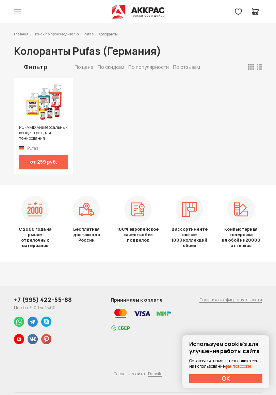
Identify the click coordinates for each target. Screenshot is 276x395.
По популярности (148, 67)
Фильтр (35, 67)
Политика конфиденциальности (230, 300)
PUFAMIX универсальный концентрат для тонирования (43, 133)
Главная (21, 33)
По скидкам (111, 67)
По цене (84, 67)
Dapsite (155, 374)
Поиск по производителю (56, 33)
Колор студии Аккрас (138, 12)
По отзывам (186, 67)
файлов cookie (238, 366)
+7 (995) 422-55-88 (43, 299)
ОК (226, 378)
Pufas (88, 33)
